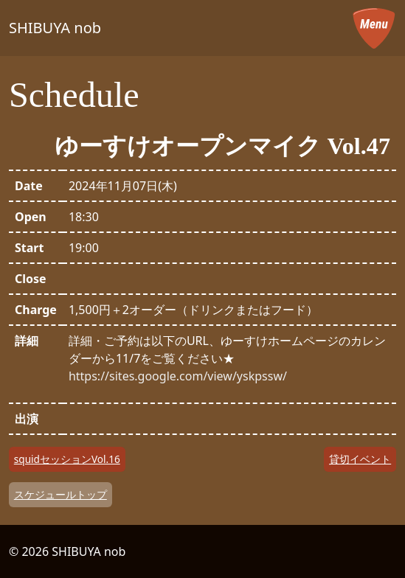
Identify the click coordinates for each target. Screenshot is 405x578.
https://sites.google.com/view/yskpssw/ (178, 376)
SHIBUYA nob (55, 28)
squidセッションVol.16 (67, 459)
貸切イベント (360, 459)
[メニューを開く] (374, 28)
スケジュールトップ (60, 494)
